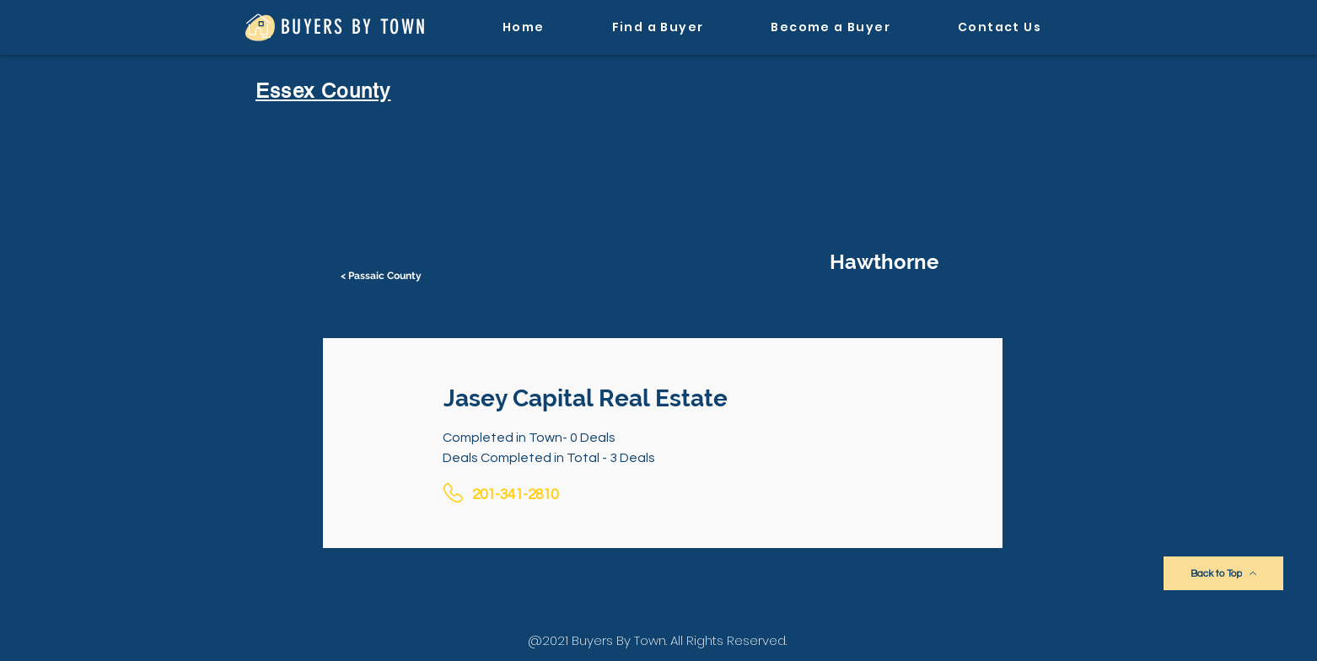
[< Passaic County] (383, 276)
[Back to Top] (1223, 573)
